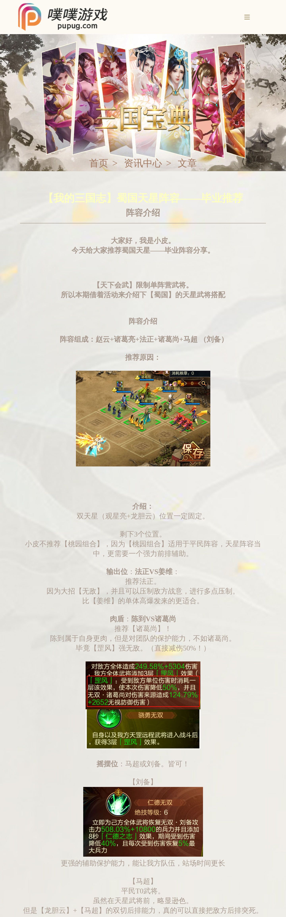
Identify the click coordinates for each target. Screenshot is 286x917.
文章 (187, 163)
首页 (98, 163)
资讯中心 (143, 163)
